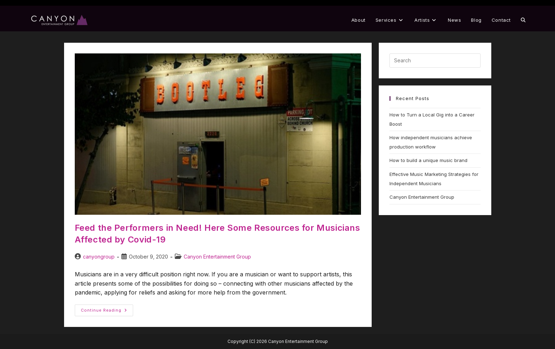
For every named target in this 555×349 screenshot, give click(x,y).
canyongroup (99, 257)
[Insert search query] (435, 60)
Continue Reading (107, 308)
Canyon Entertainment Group (217, 257)
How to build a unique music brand (428, 160)
